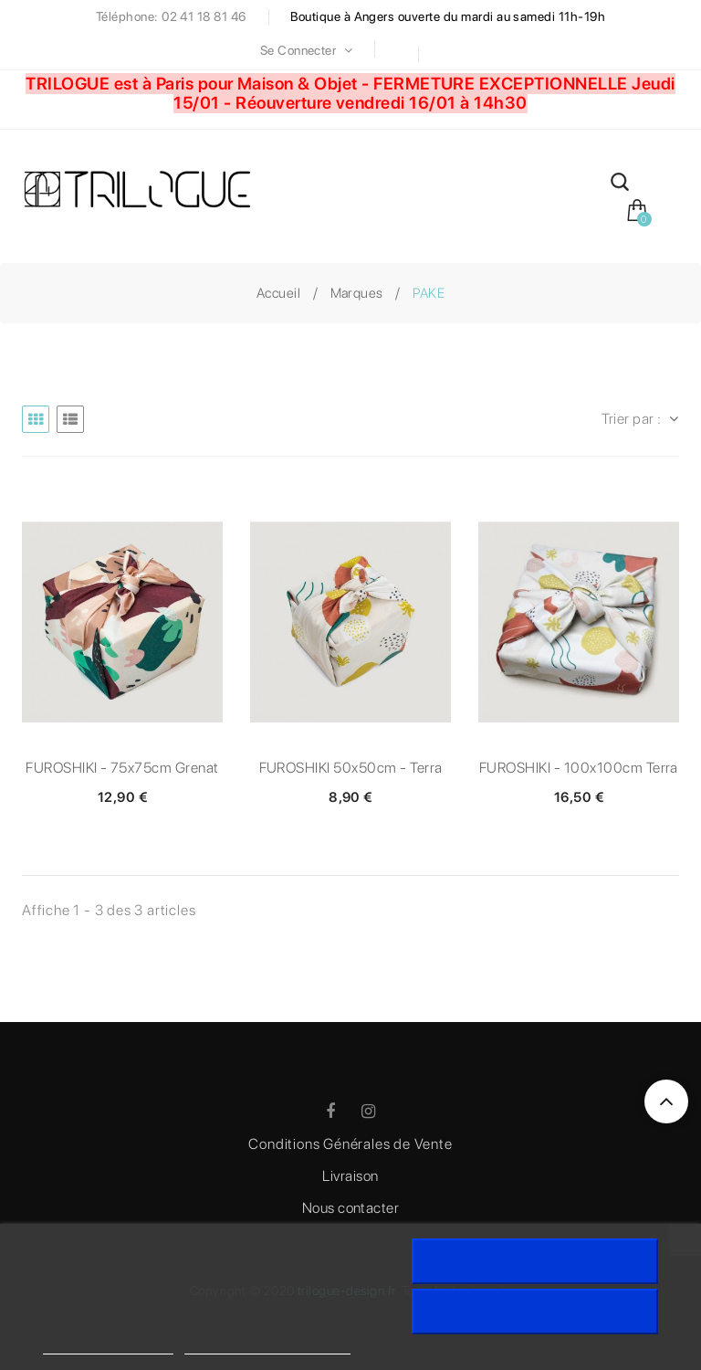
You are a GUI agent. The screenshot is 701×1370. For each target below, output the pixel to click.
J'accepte (534, 1261)
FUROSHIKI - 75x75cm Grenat (122, 767)
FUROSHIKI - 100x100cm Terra (578, 767)
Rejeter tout (534, 1311)
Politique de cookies (108, 1346)
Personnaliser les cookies (267, 1346)
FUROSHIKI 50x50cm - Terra (351, 767)
